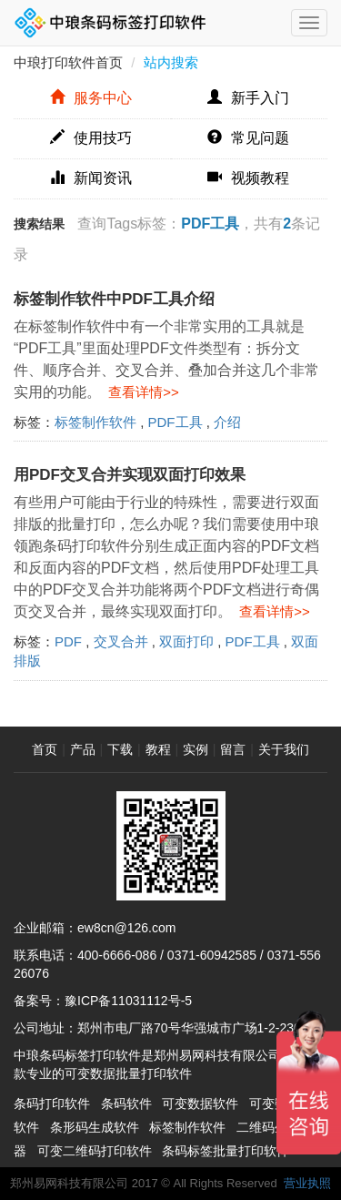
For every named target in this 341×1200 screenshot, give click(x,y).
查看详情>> (140, 392)
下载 (120, 749)
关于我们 (283, 749)
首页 (44, 749)
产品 (82, 749)
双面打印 (186, 641)
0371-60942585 (211, 955)
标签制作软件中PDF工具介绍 (114, 299)
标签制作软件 (95, 422)
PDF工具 (175, 422)
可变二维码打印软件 (94, 1151)
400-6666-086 (116, 955)
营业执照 (307, 1183)
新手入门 (248, 98)
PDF (68, 641)
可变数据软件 (200, 1103)
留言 (233, 749)
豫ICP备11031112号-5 (128, 1000)
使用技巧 (91, 138)
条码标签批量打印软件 (225, 1151)
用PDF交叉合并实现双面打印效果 (130, 474)
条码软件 (126, 1103)
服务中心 (91, 98)
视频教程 (248, 178)
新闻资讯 (91, 178)
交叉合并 (121, 641)
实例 (195, 749)
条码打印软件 (52, 1103)
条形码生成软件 (94, 1127)
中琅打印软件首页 (68, 62)
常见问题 (248, 138)
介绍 (227, 422)
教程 (158, 749)
